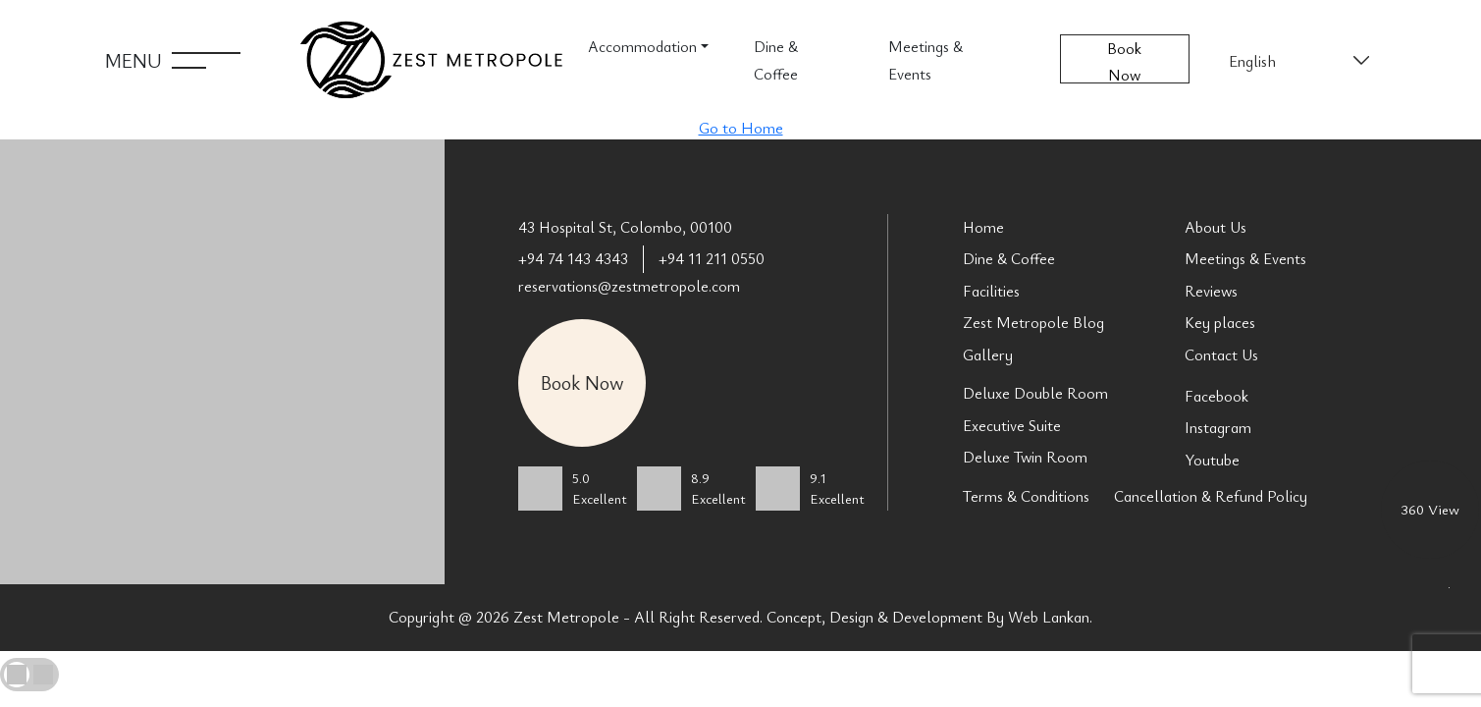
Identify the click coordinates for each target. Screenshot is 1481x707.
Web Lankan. (1050, 616)
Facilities (991, 290)
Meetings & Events (925, 59)
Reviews (1211, 290)
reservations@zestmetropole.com (629, 286)
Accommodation (642, 46)
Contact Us (1221, 354)
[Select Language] (1298, 60)
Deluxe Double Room (1035, 393)
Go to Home (741, 127)
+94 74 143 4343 (573, 258)
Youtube (1212, 459)
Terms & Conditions (1026, 496)
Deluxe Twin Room (1025, 456)
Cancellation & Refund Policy (1210, 496)
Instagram (1218, 427)
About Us (1215, 227)
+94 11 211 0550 (712, 258)
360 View (1430, 508)
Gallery (988, 354)
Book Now (1124, 60)
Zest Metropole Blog (1033, 322)
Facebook (1216, 396)
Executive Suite (1012, 425)
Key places (1220, 322)
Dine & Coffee (776, 59)
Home (983, 227)
